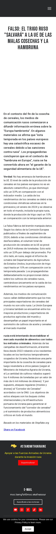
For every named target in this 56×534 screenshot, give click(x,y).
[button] (28, 462)
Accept (28, 529)
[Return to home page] (28, 480)
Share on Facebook (14, 429)
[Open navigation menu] (49, 8)
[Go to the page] (16, 8)
